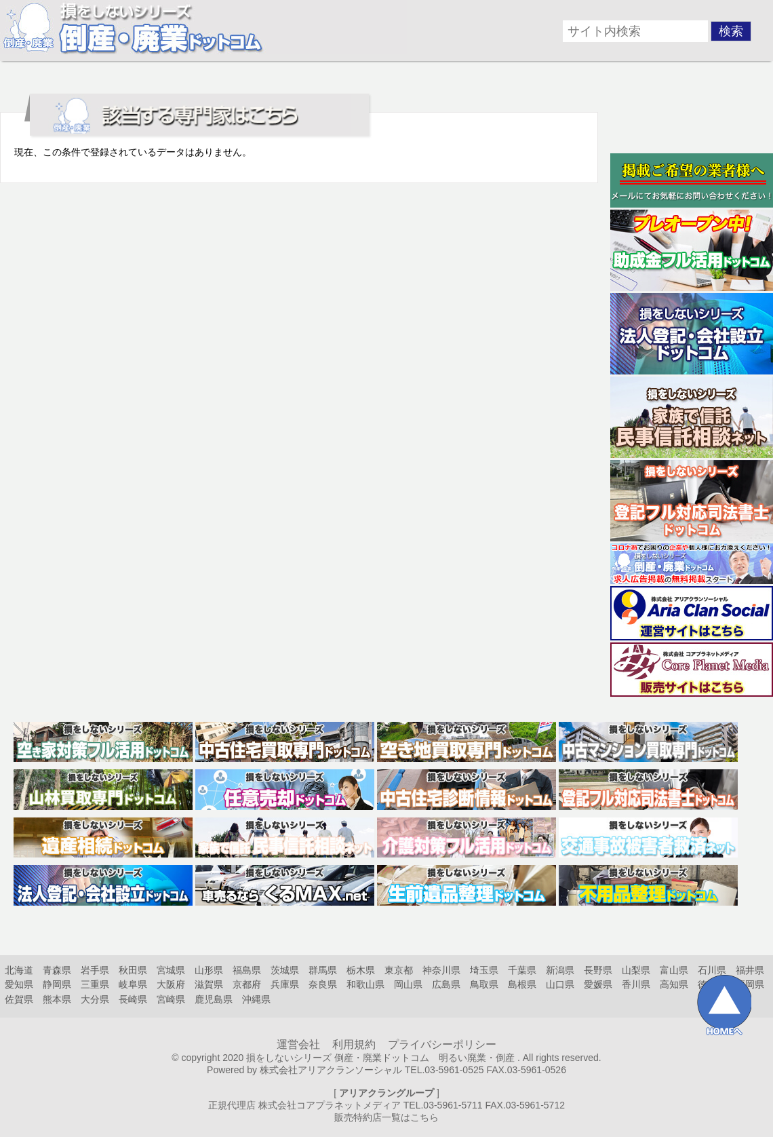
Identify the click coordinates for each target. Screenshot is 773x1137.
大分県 (95, 999)
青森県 (57, 970)
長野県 (598, 970)
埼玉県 (484, 970)
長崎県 (133, 999)
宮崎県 (171, 999)
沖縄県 (256, 999)
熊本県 (57, 999)
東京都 (398, 970)
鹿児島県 (214, 999)
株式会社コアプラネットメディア (329, 1105)
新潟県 (560, 970)
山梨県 (636, 970)
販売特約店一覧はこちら (386, 1117)
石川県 (712, 970)
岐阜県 (133, 984)
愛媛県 (598, 984)
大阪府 (171, 984)
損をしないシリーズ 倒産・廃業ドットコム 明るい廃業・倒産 (380, 1057)
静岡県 (57, 984)
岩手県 (95, 970)
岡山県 (408, 984)
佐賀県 (19, 999)
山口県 (560, 984)
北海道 (19, 970)
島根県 (522, 984)
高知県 (674, 984)
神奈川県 (441, 970)
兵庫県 (285, 984)
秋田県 (133, 970)
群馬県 (323, 970)
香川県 (636, 984)
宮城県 (171, 970)
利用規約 (354, 1044)
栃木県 (360, 970)
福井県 (750, 970)
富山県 (674, 970)
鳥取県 (484, 984)
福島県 (247, 970)
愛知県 (19, 984)
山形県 (209, 970)
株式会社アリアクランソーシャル (331, 1069)
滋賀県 (209, 984)
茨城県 (285, 970)
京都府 (247, 984)
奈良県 (323, 984)
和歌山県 (365, 984)
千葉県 (522, 970)
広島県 (446, 984)
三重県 (95, 984)
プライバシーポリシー (442, 1044)
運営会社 (298, 1044)
